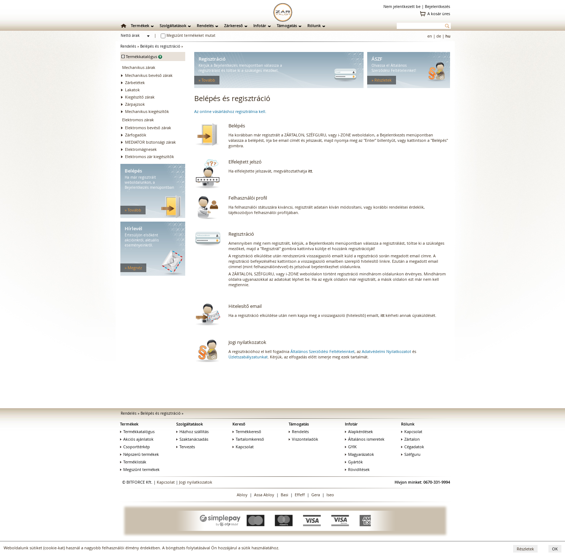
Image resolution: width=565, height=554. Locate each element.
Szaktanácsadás (192, 439)
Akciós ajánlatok (137, 439)
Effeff (300, 494)
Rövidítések (357, 469)
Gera (315, 494)
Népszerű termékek (139, 454)
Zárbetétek (135, 82)
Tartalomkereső (248, 439)
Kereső (238, 424)
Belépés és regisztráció (160, 46)
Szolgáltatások (173, 25)
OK (555, 548)
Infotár (259, 25)
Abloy (242, 494)
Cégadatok (412, 446)
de (438, 36)
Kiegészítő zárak (140, 97)
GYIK (351, 446)
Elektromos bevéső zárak (148, 127)
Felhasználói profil (247, 198)
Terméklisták (133, 461)
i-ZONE (292, 273)
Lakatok (132, 89)
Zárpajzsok (135, 104)
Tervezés (185, 446)
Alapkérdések (359, 431)
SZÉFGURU (264, 273)
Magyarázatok (359, 454)
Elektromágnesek (141, 149)
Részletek (525, 548)
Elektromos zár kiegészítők (149, 156)
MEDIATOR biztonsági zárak (150, 142)
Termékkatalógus (137, 431)
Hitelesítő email (245, 306)
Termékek (140, 25)
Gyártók (354, 461)
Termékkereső (246, 431)
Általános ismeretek (364, 439)
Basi (284, 494)
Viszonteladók (303, 439)
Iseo (330, 494)
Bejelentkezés (437, 6)
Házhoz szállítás (192, 431)
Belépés (236, 125)
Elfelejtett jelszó (245, 161)
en (429, 36)
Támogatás (287, 25)
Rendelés (205, 25)
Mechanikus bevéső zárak (149, 75)
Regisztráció (241, 234)
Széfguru (411, 454)
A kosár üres (438, 13)
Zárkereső (233, 25)
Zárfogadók (135, 135)
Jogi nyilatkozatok (247, 342)
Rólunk (314, 25)
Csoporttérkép (135, 446)
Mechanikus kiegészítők (147, 111)
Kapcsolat (243, 446)
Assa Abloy (264, 494)
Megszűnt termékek (140, 469)
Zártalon (410, 439)
